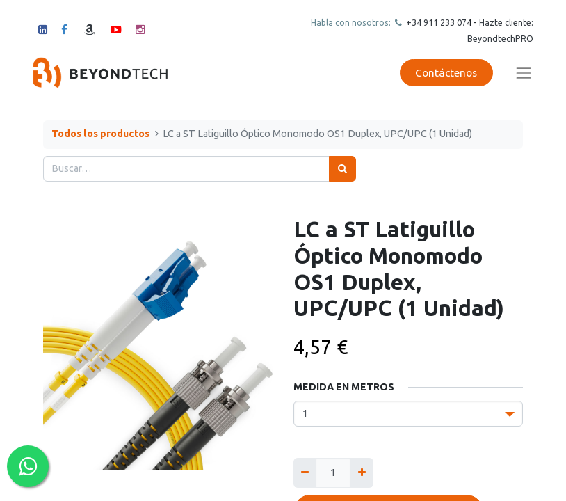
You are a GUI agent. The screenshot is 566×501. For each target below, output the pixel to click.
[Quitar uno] (304, 473)
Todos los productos (100, 133)
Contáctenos (446, 73)
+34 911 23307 (435, 22)
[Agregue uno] (361, 473)
